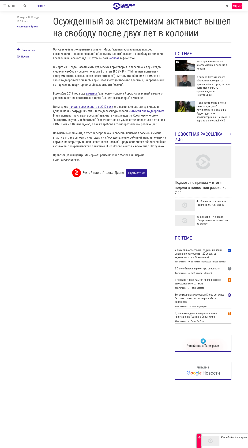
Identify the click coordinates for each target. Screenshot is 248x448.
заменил (92, 93)
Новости (39, 6)
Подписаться (136, 173)
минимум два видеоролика (146, 111)
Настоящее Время (27, 26)
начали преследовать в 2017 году (91, 107)
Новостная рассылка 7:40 (203, 137)
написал (114, 58)
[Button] (26, 50)
